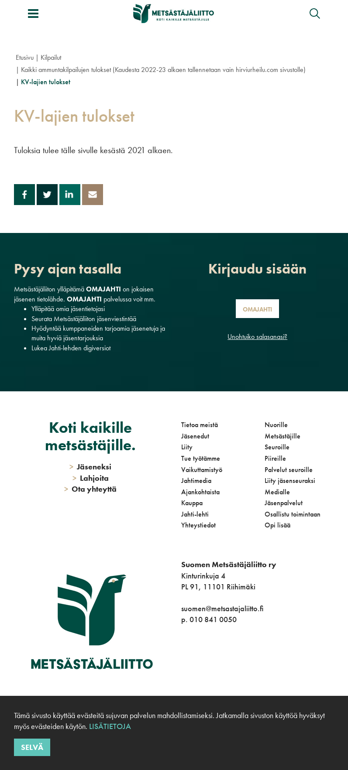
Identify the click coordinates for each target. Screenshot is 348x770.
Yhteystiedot (198, 525)
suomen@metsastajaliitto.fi (222, 608)
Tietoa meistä (199, 424)
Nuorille (276, 424)
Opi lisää (277, 525)
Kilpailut (51, 57)
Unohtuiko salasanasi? (257, 336)
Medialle (277, 491)
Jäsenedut (195, 436)
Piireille (275, 458)
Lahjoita (90, 478)
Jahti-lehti (195, 514)
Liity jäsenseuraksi (290, 480)
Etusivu (25, 57)
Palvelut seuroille (289, 469)
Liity (187, 447)
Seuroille (277, 447)
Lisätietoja (110, 726)
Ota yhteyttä (90, 489)
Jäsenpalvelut (284, 502)
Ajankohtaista (200, 491)
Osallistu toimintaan (292, 514)
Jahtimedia (196, 480)
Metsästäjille (282, 436)
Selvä (32, 747)
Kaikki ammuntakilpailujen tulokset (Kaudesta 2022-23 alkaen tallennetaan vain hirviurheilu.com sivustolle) (163, 69)
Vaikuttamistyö (201, 469)
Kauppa (192, 502)
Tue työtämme (200, 458)
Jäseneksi (90, 467)
